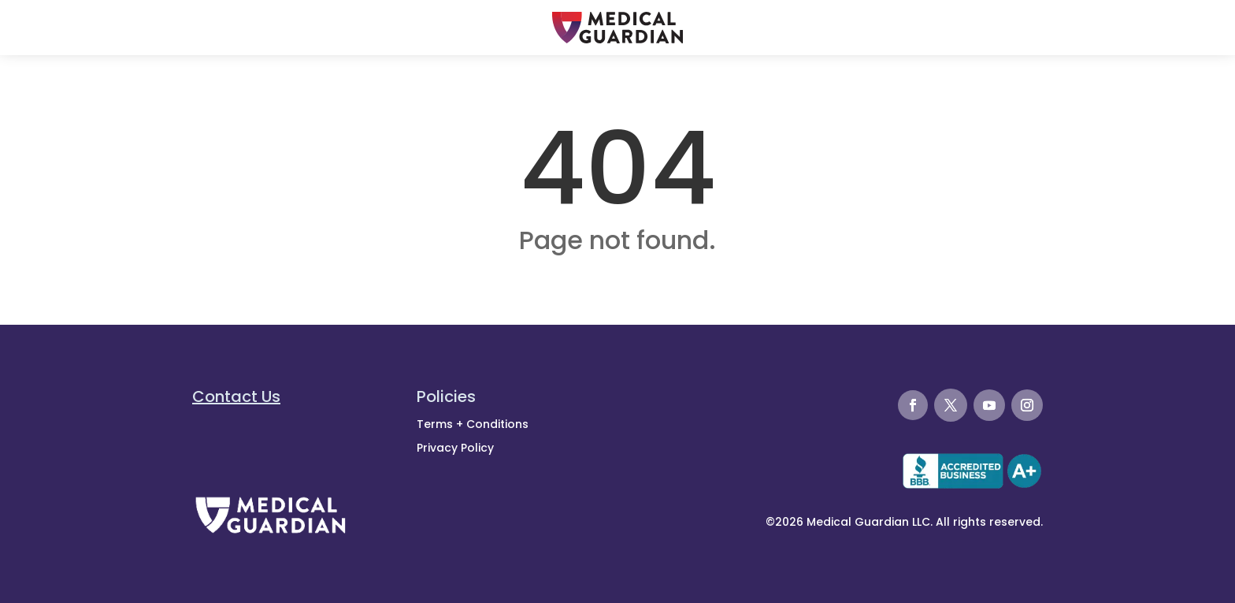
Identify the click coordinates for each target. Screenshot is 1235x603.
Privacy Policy (455, 448)
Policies (446, 396)
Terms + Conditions (472, 424)
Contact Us (236, 396)
